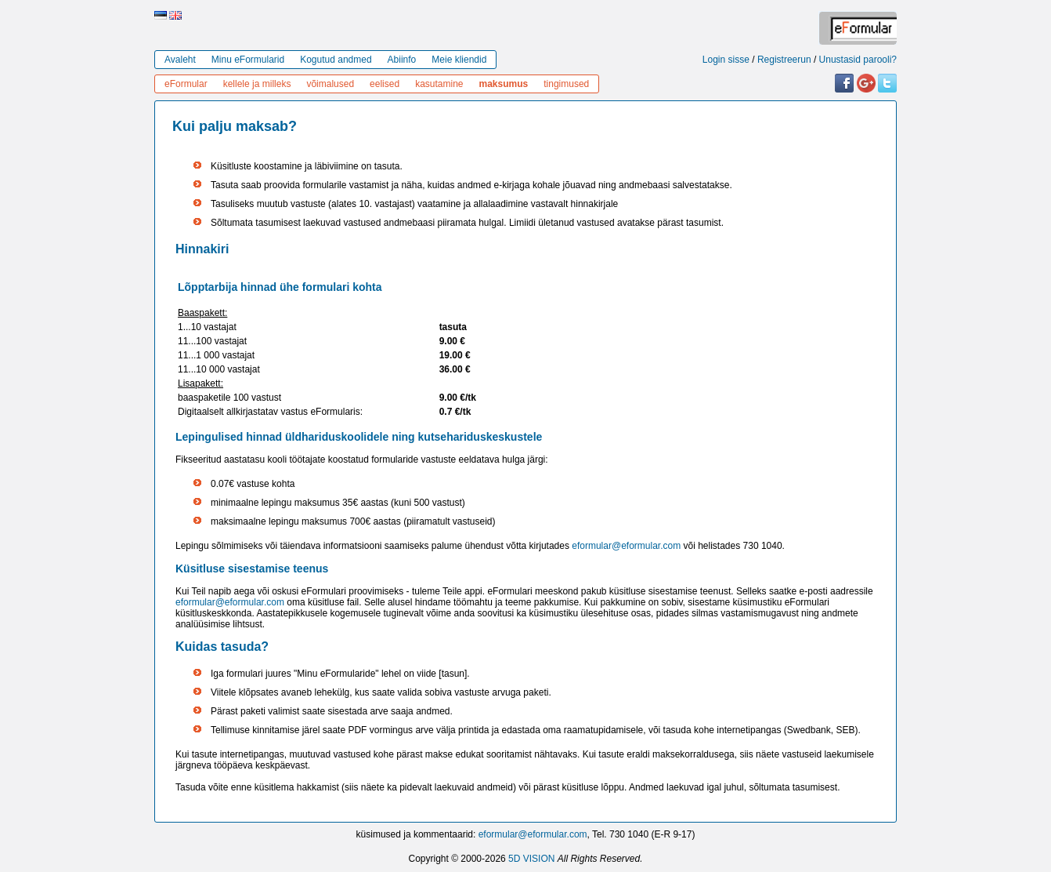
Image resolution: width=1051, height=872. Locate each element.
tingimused (566, 83)
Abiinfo (402, 59)
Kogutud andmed (335, 59)
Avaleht (180, 59)
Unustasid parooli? (858, 59)
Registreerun (784, 59)
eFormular (186, 83)
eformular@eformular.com (626, 545)
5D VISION (531, 858)
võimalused (330, 83)
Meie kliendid (459, 59)
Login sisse (725, 59)
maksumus (504, 83)
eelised (384, 83)
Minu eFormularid (247, 59)
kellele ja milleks (257, 83)
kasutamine (439, 83)
